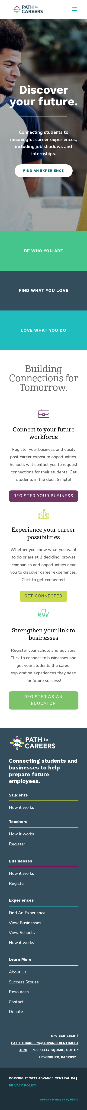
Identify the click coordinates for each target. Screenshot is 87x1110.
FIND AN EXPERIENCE (43, 171)
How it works (21, 807)
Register (17, 844)
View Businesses (25, 923)
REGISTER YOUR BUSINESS (43, 496)
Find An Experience (27, 913)
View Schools (22, 932)
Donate (16, 1011)
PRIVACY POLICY (22, 1085)
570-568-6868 (63, 1036)
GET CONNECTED (43, 596)
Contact (16, 1002)
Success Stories (24, 982)
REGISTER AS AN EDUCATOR (43, 700)
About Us (17, 972)
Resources (19, 992)
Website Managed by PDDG (58, 1099)
